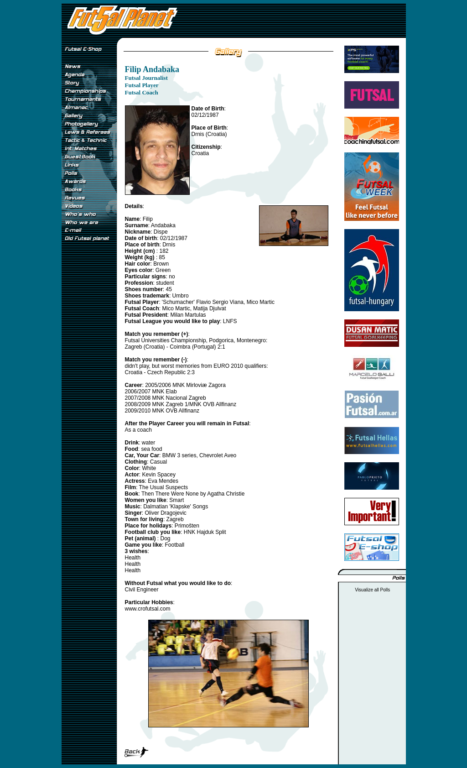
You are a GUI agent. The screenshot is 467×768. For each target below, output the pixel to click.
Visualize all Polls (372, 589)
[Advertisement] (89, 396)
